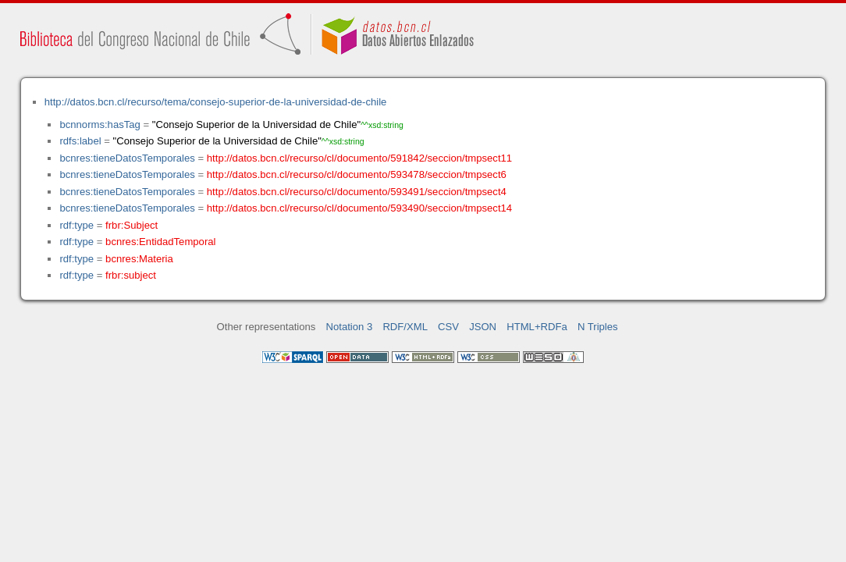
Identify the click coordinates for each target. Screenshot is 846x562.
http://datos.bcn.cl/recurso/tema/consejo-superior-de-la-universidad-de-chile (215, 102)
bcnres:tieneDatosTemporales (126, 158)
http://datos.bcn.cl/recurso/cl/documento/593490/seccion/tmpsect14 (359, 208)
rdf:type (76, 225)
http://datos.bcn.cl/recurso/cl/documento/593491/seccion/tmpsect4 (357, 191)
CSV (448, 327)
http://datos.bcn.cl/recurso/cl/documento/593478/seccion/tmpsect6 (357, 174)
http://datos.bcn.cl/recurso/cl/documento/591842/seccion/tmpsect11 (359, 158)
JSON (482, 327)
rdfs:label (80, 141)
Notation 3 (349, 327)
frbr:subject (130, 275)
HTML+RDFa (537, 327)
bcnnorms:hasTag (99, 124)
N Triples (598, 327)
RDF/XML (405, 327)
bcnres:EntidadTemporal (160, 241)
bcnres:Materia (139, 259)
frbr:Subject (131, 225)
